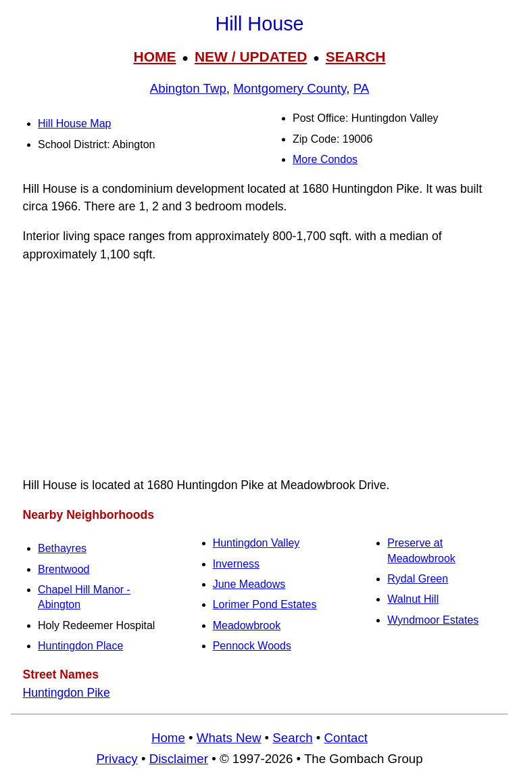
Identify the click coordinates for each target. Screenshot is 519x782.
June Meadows (249, 584)
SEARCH (356, 56)
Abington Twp (188, 88)
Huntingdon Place (80, 645)
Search (292, 738)
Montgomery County (289, 88)
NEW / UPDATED (251, 56)
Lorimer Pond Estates (265, 604)
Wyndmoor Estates (432, 620)
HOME (154, 56)
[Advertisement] (259, 370)
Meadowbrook (247, 625)
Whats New (229, 738)
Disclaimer (178, 759)
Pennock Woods (252, 645)
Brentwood (64, 569)
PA (361, 88)
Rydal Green (417, 578)
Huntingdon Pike (66, 692)
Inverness (236, 564)
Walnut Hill (413, 599)
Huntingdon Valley (256, 543)
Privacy (116, 759)
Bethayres (62, 548)
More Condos (325, 159)
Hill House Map (74, 123)
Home (168, 738)
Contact (346, 738)
